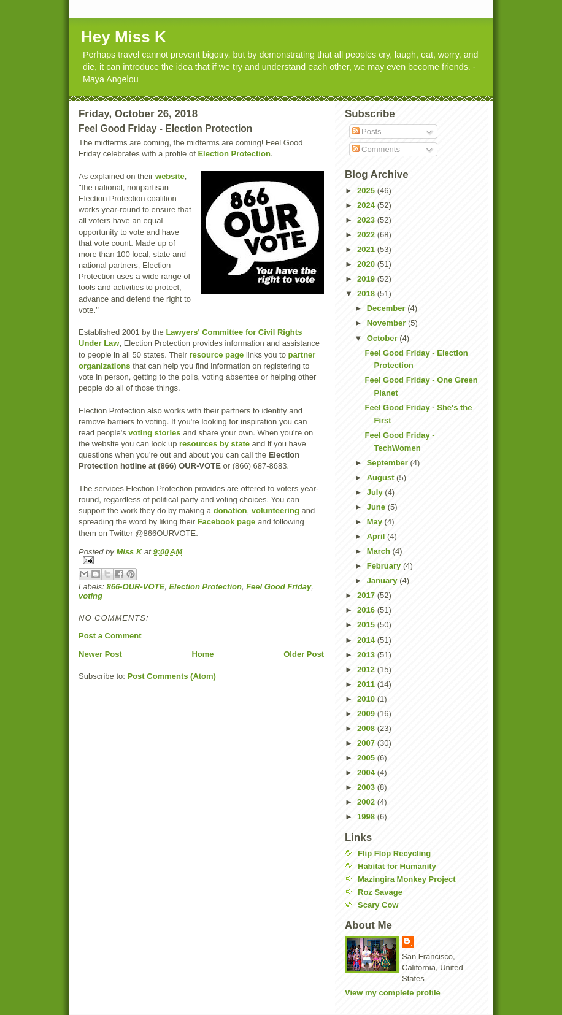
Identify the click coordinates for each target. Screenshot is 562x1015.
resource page (216, 354)
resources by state (214, 443)
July (376, 492)
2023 (367, 219)
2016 (367, 610)
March (380, 551)
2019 (367, 278)
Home (202, 654)
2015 (367, 624)
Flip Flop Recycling (394, 853)
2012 (367, 669)
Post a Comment (110, 635)
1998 (367, 816)
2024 (367, 205)
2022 (367, 234)
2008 (367, 728)
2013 (367, 654)
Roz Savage (380, 892)
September (388, 462)
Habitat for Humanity (397, 866)
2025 (367, 190)
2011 (367, 684)
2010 (367, 698)
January (383, 580)
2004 (367, 772)
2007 (367, 743)
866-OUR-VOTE (136, 586)
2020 (367, 264)
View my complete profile (393, 992)
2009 (367, 713)
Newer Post (100, 654)
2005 (367, 757)
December (387, 308)
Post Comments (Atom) (172, 676)
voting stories (154, 432)
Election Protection (234, 153)
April (377, 536)
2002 (367, 801)
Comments (376, 149)
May (376, 521)
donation (230, 510)
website (170, 176)
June (377, 506)
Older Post (303, 654)
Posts (367, 131)
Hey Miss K (123, 37)
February (385, 565)
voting (90, 595)
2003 (367, 787)
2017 (367, 595)
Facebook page (227, 521)
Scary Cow (378, 905)
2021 (367, 249)
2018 (367, 293)
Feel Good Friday (278, 586)
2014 (367, 640)
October (383, 338)
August (381, 477)
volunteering (275, 510)
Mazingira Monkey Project (407, 879)
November (387, 322)
